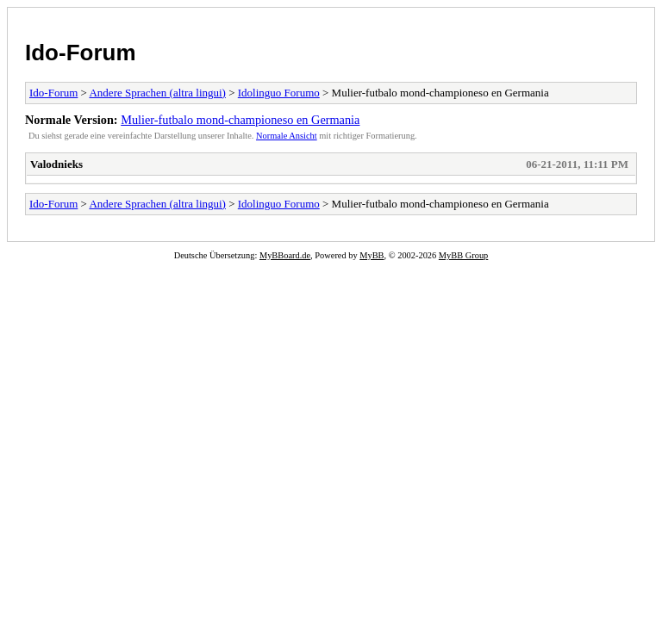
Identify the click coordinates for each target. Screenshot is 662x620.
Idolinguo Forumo (279, 92)
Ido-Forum (80, 52)
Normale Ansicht (286, 135)
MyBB (371, 255)
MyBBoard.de (284, 255)
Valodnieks (56, 164)
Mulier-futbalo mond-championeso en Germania (240, 120)
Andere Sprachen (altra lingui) (157, 92)
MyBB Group (463, 255)
